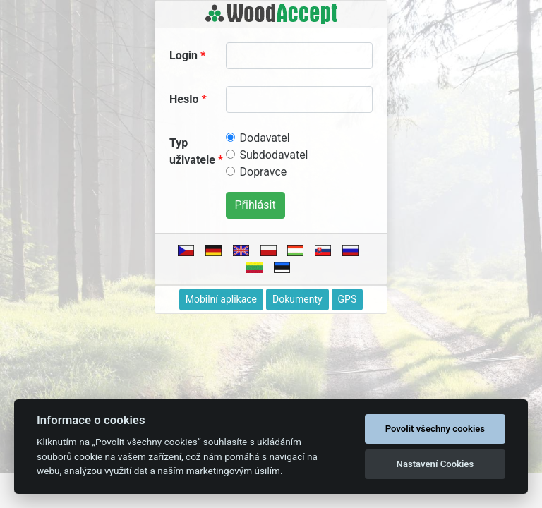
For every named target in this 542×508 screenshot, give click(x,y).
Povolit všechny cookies (435, 428)
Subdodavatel (274, 155)
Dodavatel (265, 138)
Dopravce (263, 172)
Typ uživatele (192, 151)
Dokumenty (297, 299)
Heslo (183, 99)
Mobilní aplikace (221, 299)
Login (183, 55)
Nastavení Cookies (435, 464)
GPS (347, 299)
